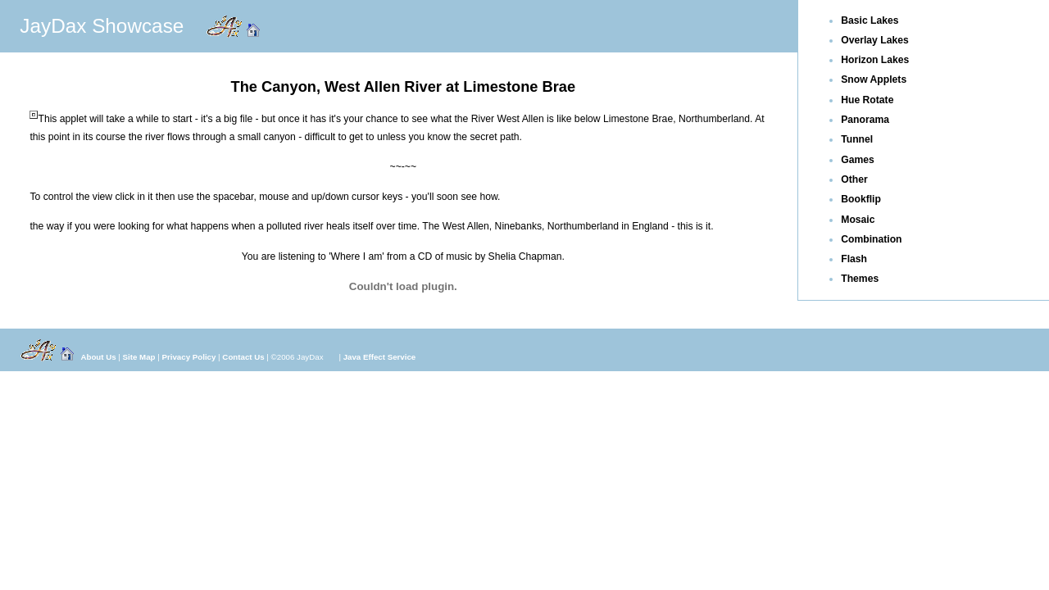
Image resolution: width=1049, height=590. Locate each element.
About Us (98, 356)
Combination (871, 239)
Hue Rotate (867, 100)
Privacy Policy (189, 356)
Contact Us (243, 356)
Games (857, 160)
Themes (860, 278)
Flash (854, 259)
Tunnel (857, 139)
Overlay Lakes (874, 40)
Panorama (865, 119)
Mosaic (857, 219)
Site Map (139, 356)
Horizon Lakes (875, 60)
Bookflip (861, 199)
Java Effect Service (379, 356)
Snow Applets (873, 79)
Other (854, 179)
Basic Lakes (869, 20)
